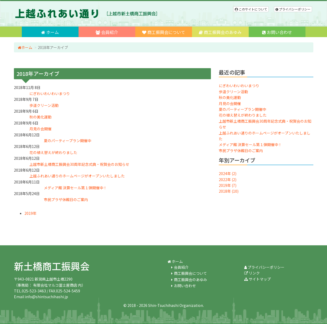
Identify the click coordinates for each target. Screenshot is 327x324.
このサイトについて (251, 9)
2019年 (30, 213)
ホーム (50, 32)
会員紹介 (107, 32)
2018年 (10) (228, 191)
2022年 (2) (227, 179)
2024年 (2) (227, 173)
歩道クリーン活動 (233, 91)
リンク (252, 273)
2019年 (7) (227, 185)
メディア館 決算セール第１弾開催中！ (250, 144)
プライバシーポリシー (293, 9)
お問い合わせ (277, 32)
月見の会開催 (230, 103)
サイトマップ (257, 279)
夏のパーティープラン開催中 (242, 109)
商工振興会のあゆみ (220, 32)
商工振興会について (163, 32)
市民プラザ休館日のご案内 (241, 150)
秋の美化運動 (230, 97)
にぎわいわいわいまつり (239, 85)
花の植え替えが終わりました (243, 115)
